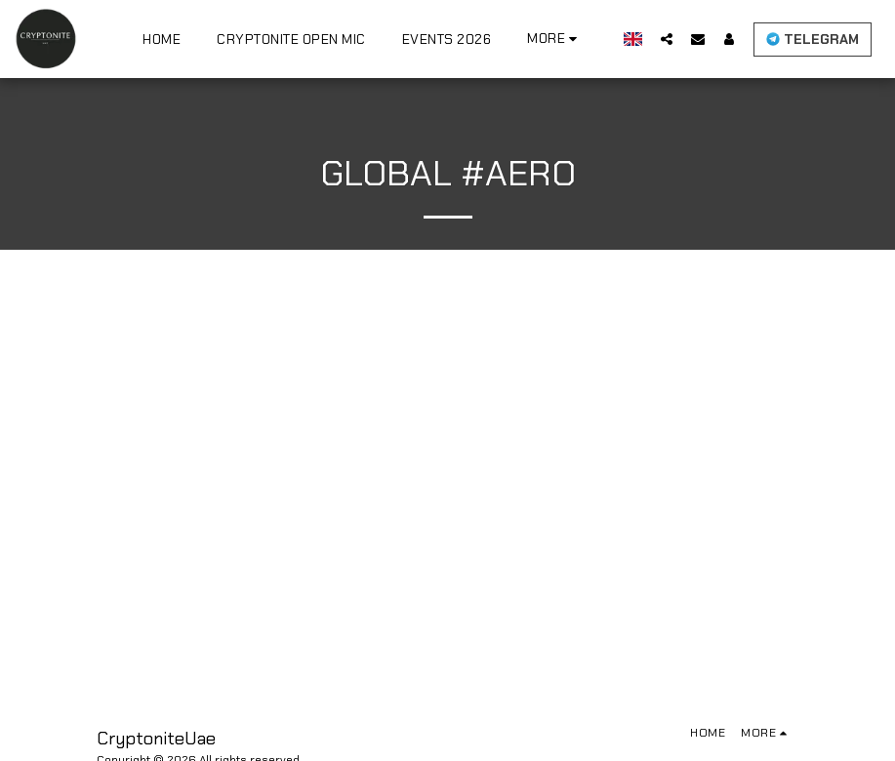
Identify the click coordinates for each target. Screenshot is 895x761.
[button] (678, 38)
